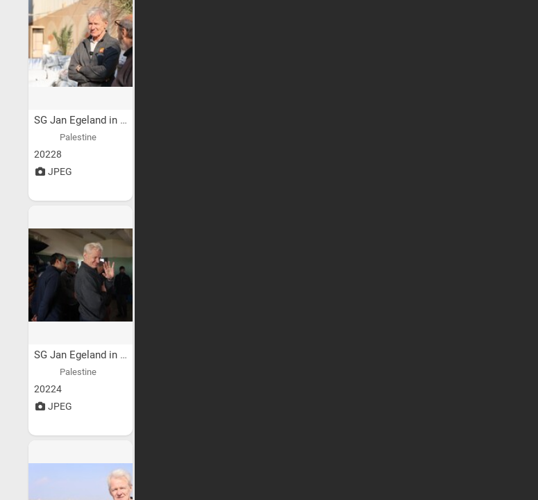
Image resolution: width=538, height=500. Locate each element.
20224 (48, 388)
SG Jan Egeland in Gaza (90, 120)
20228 (48, 154)
